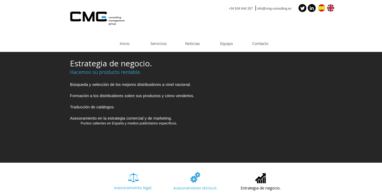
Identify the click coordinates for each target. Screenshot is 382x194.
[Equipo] (226, 43)
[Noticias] (192, 43)
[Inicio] (125, 43)
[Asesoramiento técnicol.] (195, 188)
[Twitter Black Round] (302, 8)
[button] (260, 188)
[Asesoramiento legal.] (133, 188)
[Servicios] (159, 43)
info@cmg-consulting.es (274, 8)
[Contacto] (260, 43)
